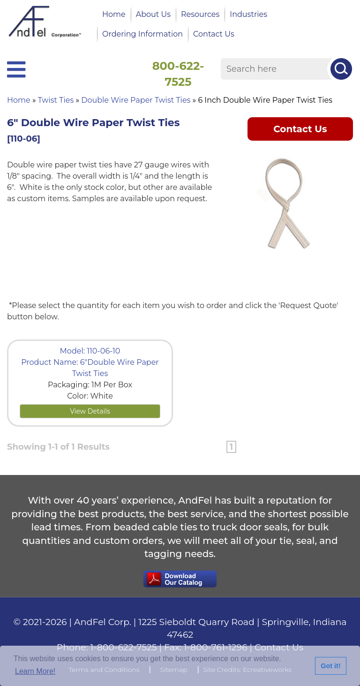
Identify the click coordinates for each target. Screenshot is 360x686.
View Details (90, 411)
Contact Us (213, 34)
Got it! (330, 666)
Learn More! (35, 671)
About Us (153, 14)
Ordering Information (142, 34)
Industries (248, 14)
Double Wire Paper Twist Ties (135, 100)
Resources (200, 14)
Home (114, 14)
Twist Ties (56, 100)
